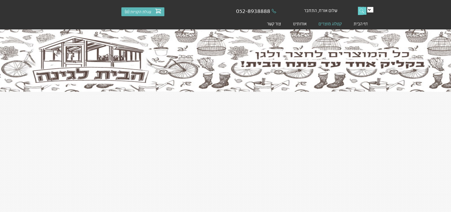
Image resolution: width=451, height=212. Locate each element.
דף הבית (360, 23)
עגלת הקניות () (138, 11)
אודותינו (300, 23)
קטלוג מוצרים (330, 23)
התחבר (310, 10)
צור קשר (274, 23)
